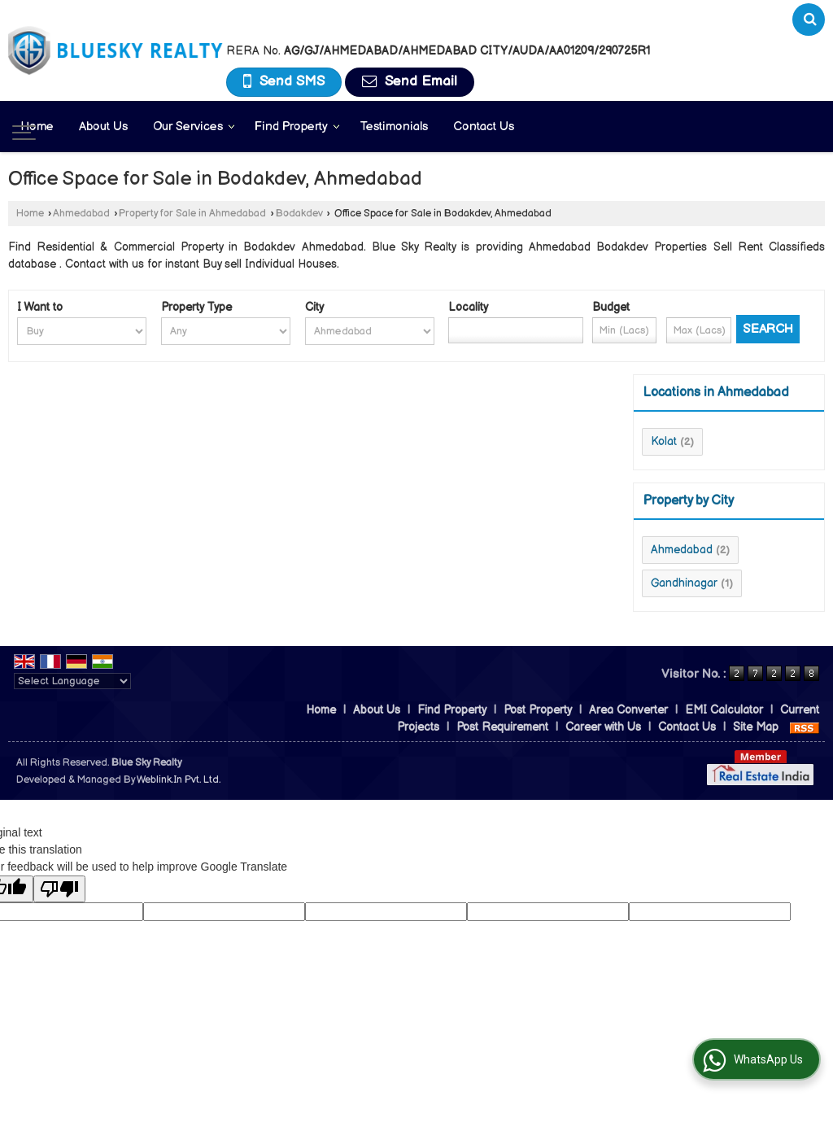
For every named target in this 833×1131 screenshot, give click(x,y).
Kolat (664, 441)
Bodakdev (299, 213)
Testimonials (394, 126)
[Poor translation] (59, 889)
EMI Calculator (724, 710)
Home (37, 126)
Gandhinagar (684, 583)
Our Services (194, 126)
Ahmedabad (81, 213)
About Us (103, 126)
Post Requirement (502, 727)
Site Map (755, 727)
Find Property (297, 126)
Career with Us (603, 727)
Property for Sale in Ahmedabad (192, 213)
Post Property (538, 710)
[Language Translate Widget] (72, 681)
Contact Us (483, 126)
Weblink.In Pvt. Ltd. (178, 780)
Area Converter (628, 710)
